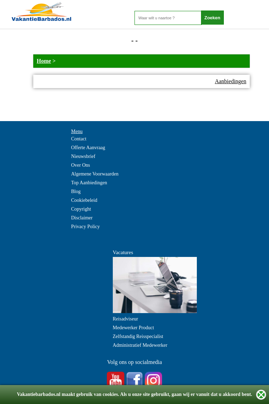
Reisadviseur (125, 319)
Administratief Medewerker (140, 345)
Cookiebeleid (84, 200)
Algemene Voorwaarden (94, 174)
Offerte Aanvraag (88, 147)
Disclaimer (81, 217)
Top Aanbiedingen (89, 182)
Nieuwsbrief (83, 156)
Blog (76, 191)
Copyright (81, 209)
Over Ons (80, 165)
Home (44, 61)
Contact (79, 138)
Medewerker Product (133, 327)
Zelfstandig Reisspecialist (138, 336)
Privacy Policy (85, 226)
